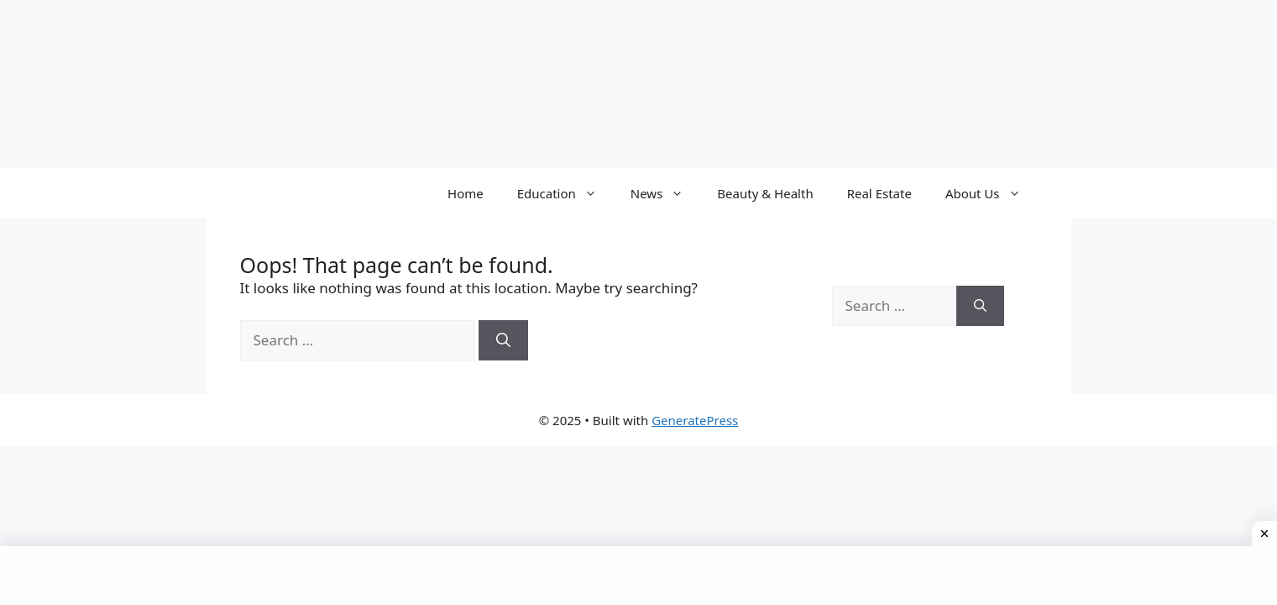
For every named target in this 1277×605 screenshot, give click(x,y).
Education (565, 193)
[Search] (503, 340)
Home (465, 193)
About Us (991, 193)
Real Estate (879, 193)
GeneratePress (695, 420)
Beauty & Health (765, 193)
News (666, 193)
